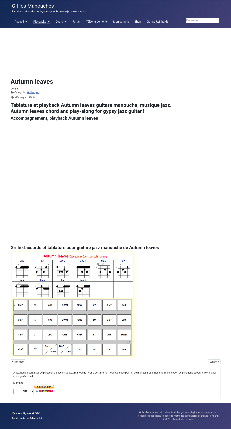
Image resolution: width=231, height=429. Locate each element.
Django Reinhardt (157, 21)
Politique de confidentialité (27, 418)
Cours (59, 21)
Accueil (19, 21)
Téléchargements (96, 21)
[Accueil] (26, 22)
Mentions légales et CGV (26, 413)
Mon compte (121, 21)
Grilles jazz (33, 92)
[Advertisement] (115, 51)
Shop (137, 21)
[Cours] (65, 22)
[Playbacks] (48, 22)
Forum (76, 21)
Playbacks (39, 21)
